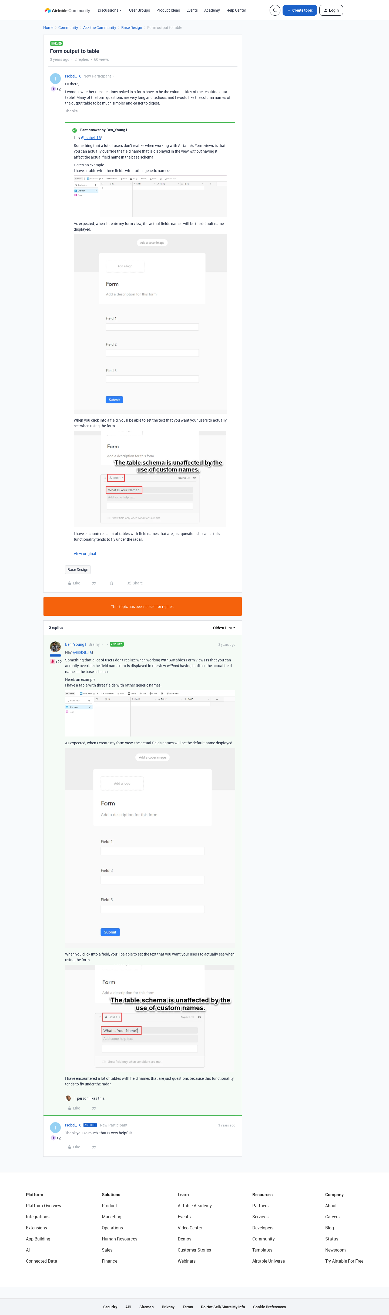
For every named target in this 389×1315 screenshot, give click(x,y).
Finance (109, 1261)
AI (28, 1250)
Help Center (236, 10)
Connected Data (41, 1261)
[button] (300, 10)
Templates (262, 1250)
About (331, 1206)
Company (334, 1195)
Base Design (131, 27)
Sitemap (146, 1306)
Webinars (187, 1261)
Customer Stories (194, 1250)
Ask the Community (99, 27)
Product (109, 1206)
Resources (262, 1195)
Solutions (111, 1195)
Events (192, 10)
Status (331, 1239)
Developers (262, 1228)
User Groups (139, 10)
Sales (107, 1250)
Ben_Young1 (75, 644)
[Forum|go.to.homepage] (67, 10)
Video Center (190, 1228)
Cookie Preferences (269, 1306)
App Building (38, 1239)
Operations (112, 1228)
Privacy (168, 1306)
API (128, 1306)
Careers (332, 1217)
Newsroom (335, 1250)
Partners (260, 1206)
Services (260, 1217)
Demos (184, 1239)
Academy (212, 10)
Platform (34, 1195)
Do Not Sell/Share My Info (223, 1306)
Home (48, 27)
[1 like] (85, 1098)
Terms (188, 1306)
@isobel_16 (91, 137)
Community (68, 27)
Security (110, 1306)
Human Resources (119, 1239)
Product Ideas (168, 10)
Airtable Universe (268, 1261)
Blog (329, 1228)
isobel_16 (73, 76)
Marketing (111, 1217)
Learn (183, 1195)
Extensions (36, 1228)
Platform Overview (43, 1206)
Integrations (37, 1217)
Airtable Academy (195, 1206)
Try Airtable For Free (344, 1261)
